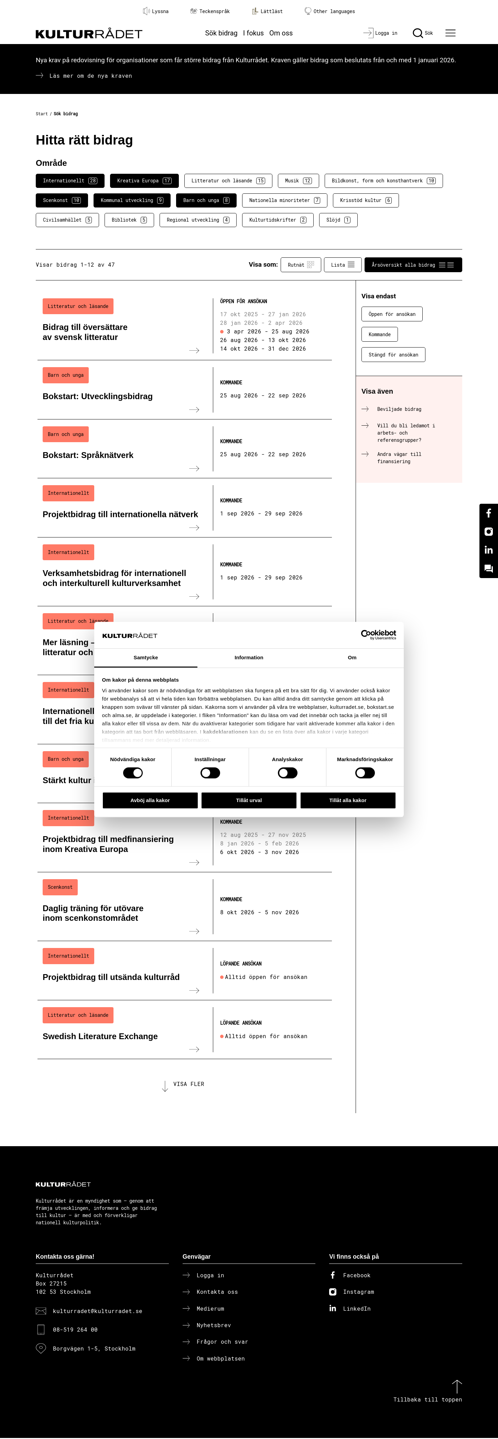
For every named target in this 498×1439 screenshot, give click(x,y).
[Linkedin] (488, 550)
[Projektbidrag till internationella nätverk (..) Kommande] (185, 507)
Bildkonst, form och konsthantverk (384, 180)
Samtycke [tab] (146, 657)
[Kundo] (488, 568)
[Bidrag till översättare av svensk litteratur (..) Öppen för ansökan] (185, 325)
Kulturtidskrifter (277, 219)
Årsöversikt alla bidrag (413, 264)
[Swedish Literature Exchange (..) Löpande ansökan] (185, 1029)
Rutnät (301, 264)
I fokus (253, 33)
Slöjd (338, 219)
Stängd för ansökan (393, 354)
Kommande (380, 334)
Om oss (281, 33)
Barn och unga (206, 200)
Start (42, 113)
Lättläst (267, 11)
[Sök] (423, 33)
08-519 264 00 (75, 1330)
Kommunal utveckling (132, 200)
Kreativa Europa (144, 180)
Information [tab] (249, 657)
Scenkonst (62, 200)
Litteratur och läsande (228, 180)
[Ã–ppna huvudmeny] (451, 33)
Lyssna (156, 11)
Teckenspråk (210, 11)
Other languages (330, 11)
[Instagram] (488, 531)
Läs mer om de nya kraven (91, 75)
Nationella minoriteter (284, 200)
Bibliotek (129, 219)
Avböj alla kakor (150, 800)
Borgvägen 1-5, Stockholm (94, 1349)
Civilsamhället (67, 219)
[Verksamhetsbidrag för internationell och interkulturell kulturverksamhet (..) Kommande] (185, 571)
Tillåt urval (249, 800)
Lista (343, 264)
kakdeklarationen (225, 732)
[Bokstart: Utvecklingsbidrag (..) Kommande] (185, 389)
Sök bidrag (221, 33)
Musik (298, 180)
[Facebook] (488, 513)
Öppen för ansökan (392, 314)
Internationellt (70, 180)
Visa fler (188, 1084)
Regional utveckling (198, 219)
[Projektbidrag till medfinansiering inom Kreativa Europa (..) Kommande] (185, 837)
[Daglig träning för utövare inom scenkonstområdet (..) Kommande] (185, 906)
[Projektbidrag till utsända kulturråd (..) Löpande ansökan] (185, 970)
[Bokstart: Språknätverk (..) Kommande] (185, 449)
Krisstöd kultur (366, 200)
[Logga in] (380, 33)
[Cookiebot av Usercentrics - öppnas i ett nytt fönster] (366, 635)
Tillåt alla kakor (347, 800)
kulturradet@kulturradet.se (97, 1311)
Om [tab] (352, 657)
